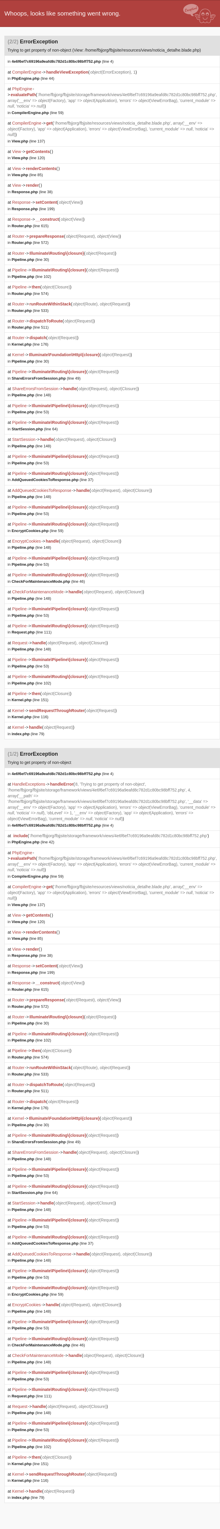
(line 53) (30, 412)
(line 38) (32, 192)
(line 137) (28, 141)
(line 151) (30, 700)
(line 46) (48, 581)
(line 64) (35, 429)
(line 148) (31, 395)
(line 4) (63, 61)
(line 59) (38, 113)
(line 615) (30, 226)
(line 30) (30, 259)
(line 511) (30, 327)
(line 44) (33, 78)
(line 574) (30, 293)
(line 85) (27, 175)
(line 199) (33, 209)
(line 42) (33, 842)
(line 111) (32, 632)
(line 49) (46, 378)
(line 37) (52, 480)
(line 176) (30, 344)
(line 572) (30, 242)
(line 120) (28, 158)
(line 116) (30, 717)
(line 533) (30, 310)
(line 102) (31, 276)
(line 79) (28, 734)
